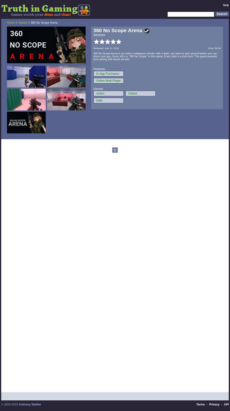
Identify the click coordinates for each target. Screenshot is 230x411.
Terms (200, 404)
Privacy (214, 404)
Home (11, 22)
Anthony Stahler (30, 404)
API (226, 404)
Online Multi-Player (108, 80)
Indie (99, 100)
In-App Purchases (107, 73)
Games (23, 22)
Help (226, 5)
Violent (132, 93)
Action (100, 93)
